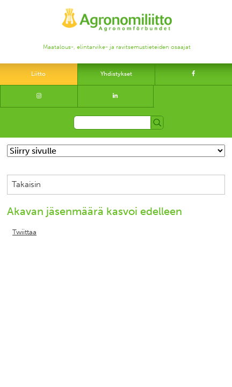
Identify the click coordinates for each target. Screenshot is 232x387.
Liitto (38, 73)
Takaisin (26, 184)
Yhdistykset (116, 73)
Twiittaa (24, 232)
